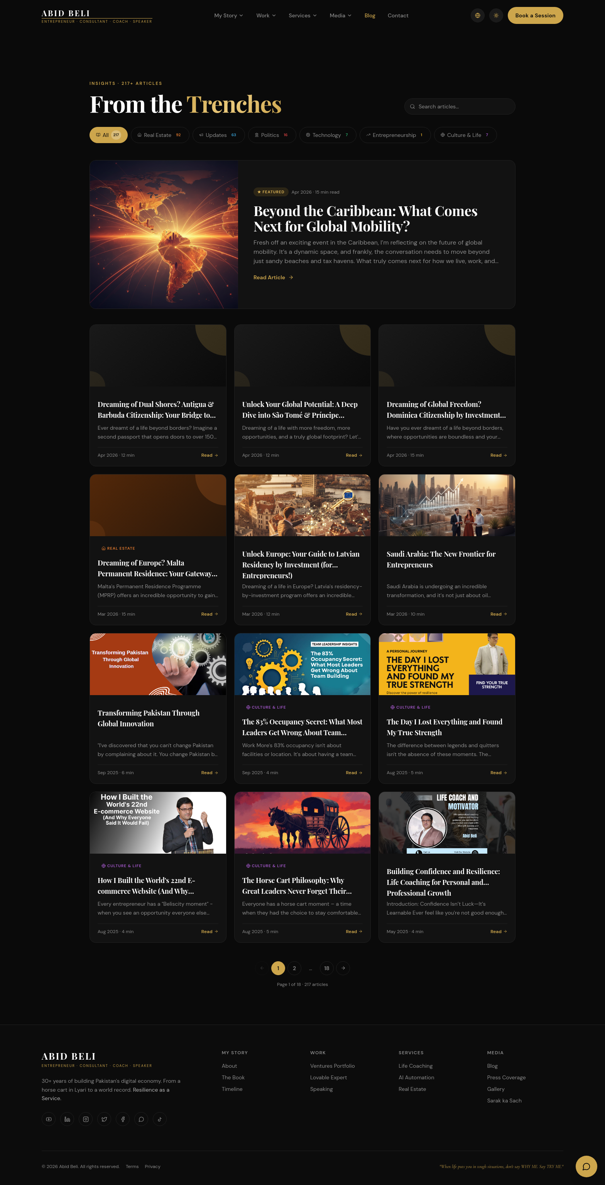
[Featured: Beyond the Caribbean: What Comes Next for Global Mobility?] (302, 234)
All (108, 135)
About (229, 1065)
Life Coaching (416, 1065)
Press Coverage (506, 1077)
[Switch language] (478, 15)
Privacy (153, 1166)
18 (327, 968)
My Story (229, 15)
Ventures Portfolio (332, 1065)
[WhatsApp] (141, 1119)
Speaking (321, 1088)
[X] (104, 1119)
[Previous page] (262, 968)
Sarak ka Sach (504, 1100)
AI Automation (416, 1077)
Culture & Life (465, 135)
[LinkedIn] (67, 1119)
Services (303, 15)
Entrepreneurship (395, 135)
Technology (328, 135)
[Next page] (343, 968)
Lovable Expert (328, 1077)
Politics (272, 135)
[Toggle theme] (496, 15)
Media (341, 15)
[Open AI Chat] (586, 1166)
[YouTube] (49, 1119)
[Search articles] (459, 106)
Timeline (232, 1088)
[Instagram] (86, 1119)
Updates (218, 135)
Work (266, 15)
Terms (132, 1166)
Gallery (496, 1088)
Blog (370, 15)
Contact (398, 15)
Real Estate (160, 135)
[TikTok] (160, 1119)
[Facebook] (123, 1119)
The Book (233, 1077)
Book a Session (535, 15)
